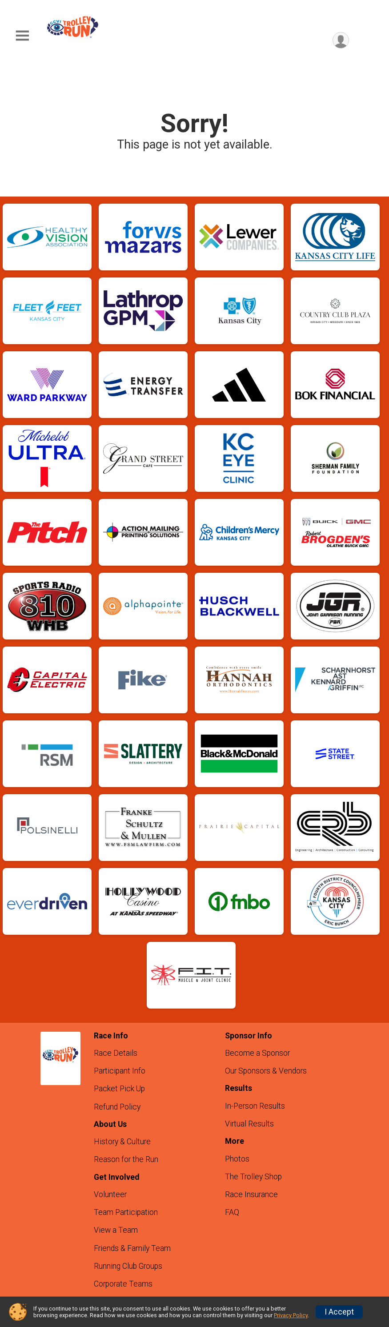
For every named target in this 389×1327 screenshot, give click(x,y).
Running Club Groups (128, 1266)
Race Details (115, 1053)
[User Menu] (341, 40)
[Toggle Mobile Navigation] (22, 36)
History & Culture (122, 1141)
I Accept (339, 1311)
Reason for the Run (126, 1159)
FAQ (232, 1212)
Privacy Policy (291, 1315)
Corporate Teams (123, 1283)
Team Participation (126, 1212)
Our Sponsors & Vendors (266, 1070)
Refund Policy (117, 1106)
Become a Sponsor (257, 1053)
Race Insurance (251, 1194)
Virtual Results (249, 1123)
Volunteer (110, 1194)
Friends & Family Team (132, 1248)
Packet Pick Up (119, 1088)
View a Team (116, 1230)
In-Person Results (255, 1106)
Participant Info (119, 1070)
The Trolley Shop (253, 1176)
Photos (237, 1158)
